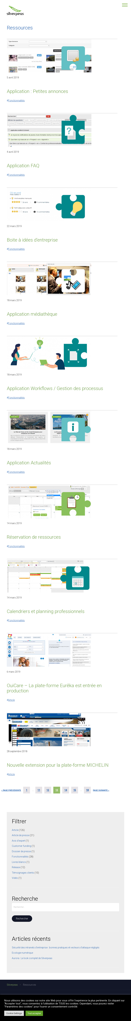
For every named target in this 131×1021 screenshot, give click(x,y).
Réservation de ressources (34, 537)
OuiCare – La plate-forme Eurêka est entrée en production (54, 688)
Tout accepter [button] (34, 1013)
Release (16, 867)
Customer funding (21, 846)
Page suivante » (101, 790)
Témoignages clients (23, 872)
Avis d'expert (18, 840)
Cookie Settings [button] (14, 1013)
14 (65, 790)
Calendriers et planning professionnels (45, 611)
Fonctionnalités (16, 100)
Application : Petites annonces (37, 91)
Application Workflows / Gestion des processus (55, 388)
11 (38, 790)
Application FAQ (23, 165)
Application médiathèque (32, 314)
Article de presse (20, 835)
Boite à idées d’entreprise (32, 240)
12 (47, 790)
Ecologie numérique (22, 952)
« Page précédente (11, 790)
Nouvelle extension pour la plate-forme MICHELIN (57, 765)
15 (74, 790)
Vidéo (15, 878)
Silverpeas (12, 984)
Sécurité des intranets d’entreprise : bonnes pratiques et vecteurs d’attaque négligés (55, 947)
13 (56, 790)
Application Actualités (29, 463)
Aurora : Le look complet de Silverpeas (32, 958)
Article (11, 700)
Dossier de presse (21, 851)
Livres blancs (19, 862)
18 (87, 790)
